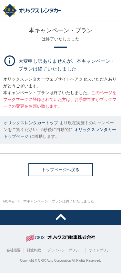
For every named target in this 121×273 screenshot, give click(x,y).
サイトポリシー (101, 250)
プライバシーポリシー (65, 250)
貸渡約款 (34, 250)
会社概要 (13, 250)
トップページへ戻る (60, 169)
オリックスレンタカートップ (31, 122)
